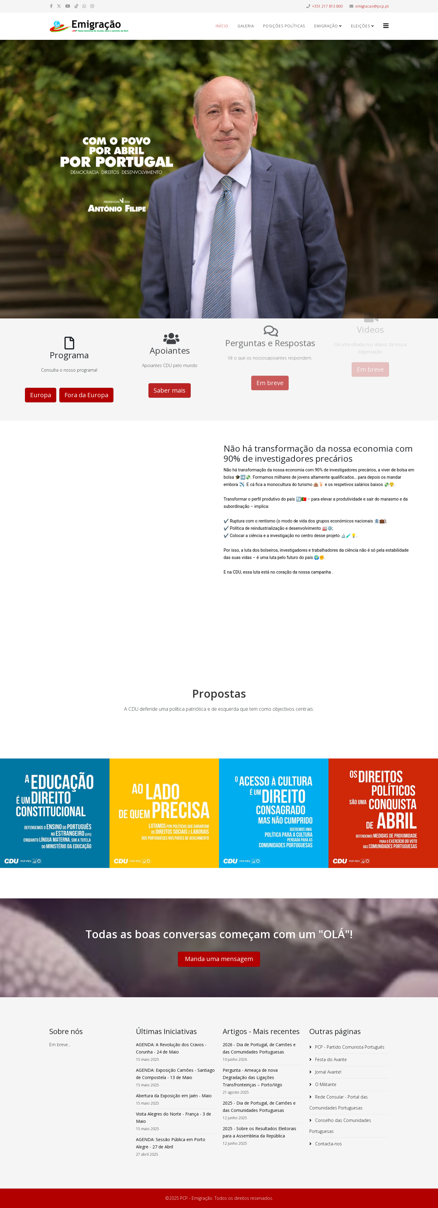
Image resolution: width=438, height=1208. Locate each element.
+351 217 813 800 (327, 6)
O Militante (325, 1084)
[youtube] (67, 6)
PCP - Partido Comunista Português (349, 1047)
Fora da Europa (86, 381)
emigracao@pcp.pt (372, 6)
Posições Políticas (284, 26)
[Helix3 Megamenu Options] (386, 25)
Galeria (246, 26)
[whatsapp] (84, 6)
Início (222, 26)
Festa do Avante (330, 1059)
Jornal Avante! (327, 1072)
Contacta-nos (328, 1144)
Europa (40, 381)
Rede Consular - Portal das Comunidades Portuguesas (338, 1102)
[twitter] (59, 6)
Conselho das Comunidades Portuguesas (340, 1125)
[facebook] (51, 6)
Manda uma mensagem (219, 959)
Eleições (360, 26)
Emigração (326, 26)
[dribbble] (76, 6)
